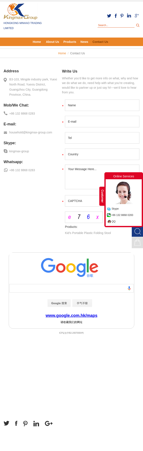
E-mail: (10, 124)
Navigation (14, 358)
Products (69, 41)
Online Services (123, 176)
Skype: (10, 143)
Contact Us (100, 41)
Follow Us (13, 411)
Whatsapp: (13, 162)
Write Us (69, 71)
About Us (52, 41)
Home (37, 41)
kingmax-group (19, 151)
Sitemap (10, 446)
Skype (115, 208)
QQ (114, 221)
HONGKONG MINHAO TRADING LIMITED (23, 26)
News (84, 41)
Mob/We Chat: (16, 105)
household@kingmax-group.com (30, 132)
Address (11, 71)
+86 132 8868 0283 (122, 215)
